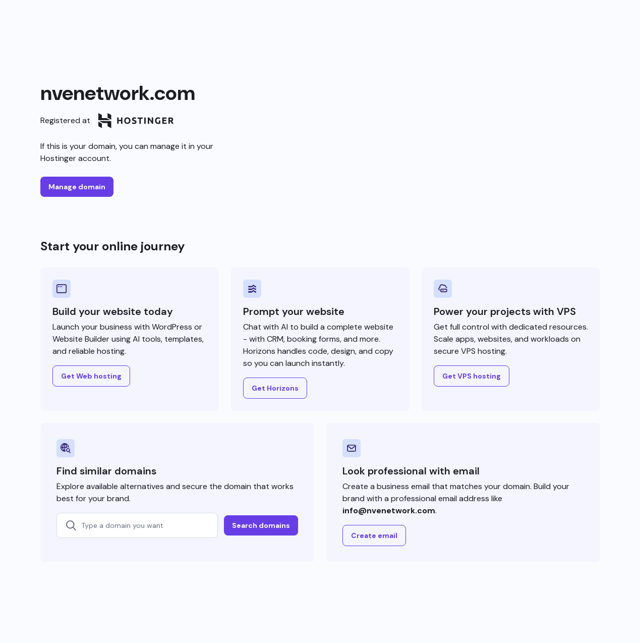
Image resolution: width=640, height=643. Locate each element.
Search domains (261, 525)
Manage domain (76, 186)
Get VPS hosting (471, 376)
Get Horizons (275, 388)
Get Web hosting (91, 376)
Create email (374, 535)
